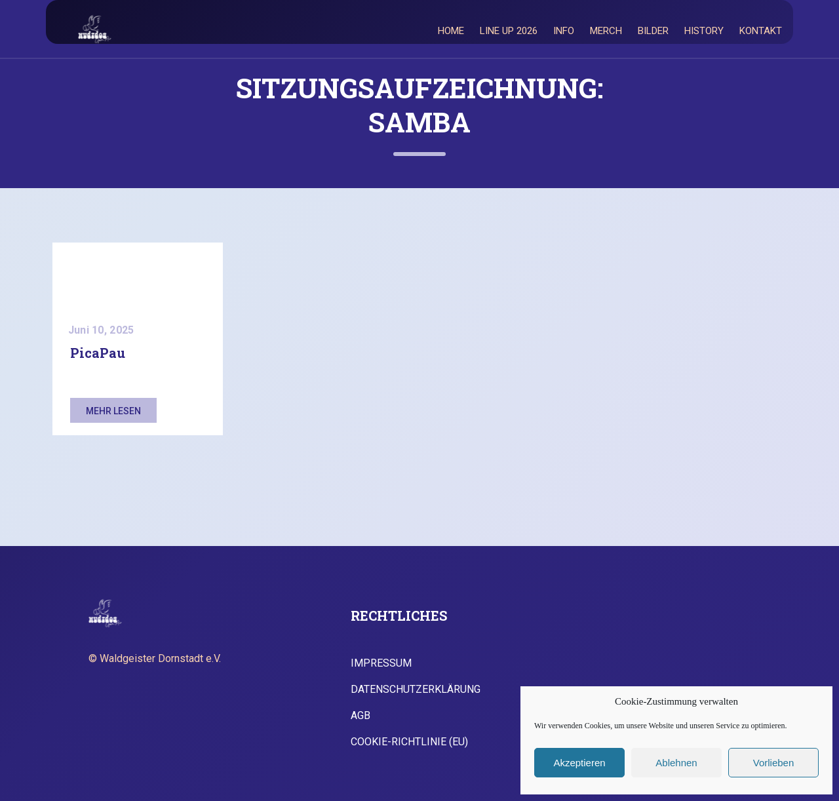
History (704, 31)
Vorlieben (773, 762)
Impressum (381, 663)
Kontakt (760, 31)
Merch (606, 31)
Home (451, 31)
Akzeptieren (579, 762)
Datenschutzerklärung (415, 689)
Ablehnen (676, 762)
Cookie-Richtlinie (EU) (409, 742)
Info (563, 31)
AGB (360, 716)
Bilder (653, 31)
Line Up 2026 (508, 31)
